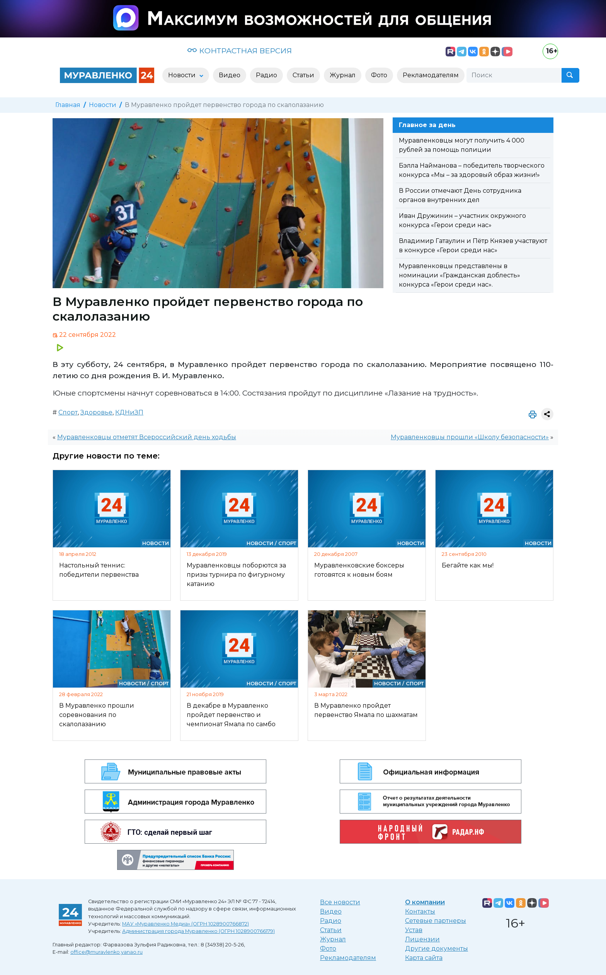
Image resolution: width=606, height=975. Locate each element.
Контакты (420, 911)
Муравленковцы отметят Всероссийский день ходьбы (146, 437)
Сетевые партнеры (435, 920)
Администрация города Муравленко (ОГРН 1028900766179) (198, 931)
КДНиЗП (129, 412)
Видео (331, 911)
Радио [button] (266, 75)
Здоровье (96, 412)
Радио (330, 920)
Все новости (340, 902)
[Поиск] (514, 75)
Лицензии (422, 939)
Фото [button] (379, 75)
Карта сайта (424, 957)
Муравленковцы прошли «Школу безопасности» (470, 437)
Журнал (333, 939)
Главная (67, 105)
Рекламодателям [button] (431, 75)
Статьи (331, 930)
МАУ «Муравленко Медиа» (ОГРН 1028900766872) (185, 924)
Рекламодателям (348, 957)
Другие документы (436, 948)
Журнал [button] (343, 75)
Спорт (68, 412)
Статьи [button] (303, 75)
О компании (425, 902)
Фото (328, 948)
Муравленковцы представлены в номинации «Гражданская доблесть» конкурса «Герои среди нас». (459, 275)
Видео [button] (229, 75)
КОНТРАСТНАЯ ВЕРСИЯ (239, 50)
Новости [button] (182, 75)
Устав (413, 930)
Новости (102, 105)
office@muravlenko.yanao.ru (106, 952)
